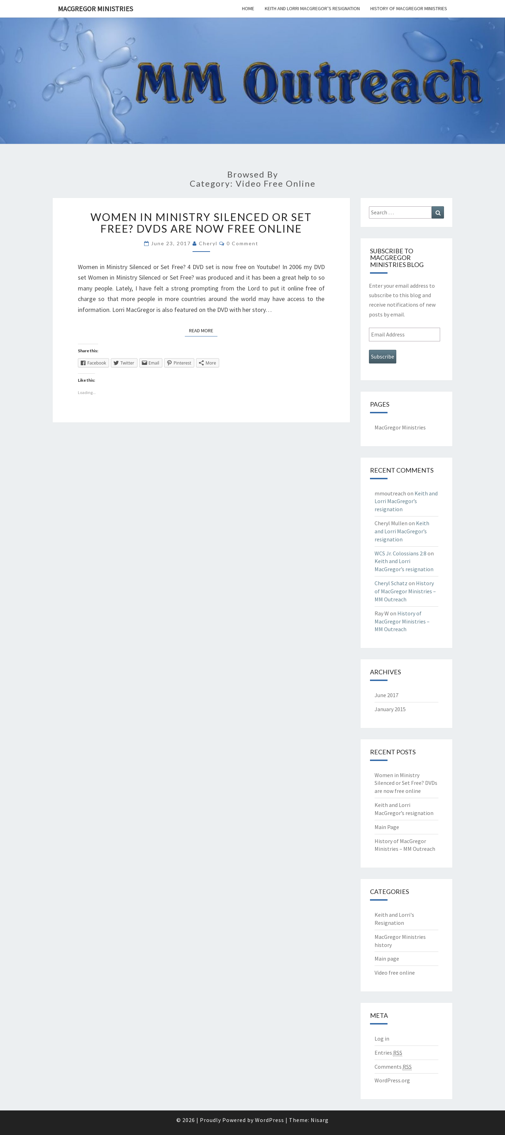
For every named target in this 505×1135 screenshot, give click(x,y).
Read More (203, 330)
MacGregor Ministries (95, 8)
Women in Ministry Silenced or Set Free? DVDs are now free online (201, 223)
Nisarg (320, 1119)
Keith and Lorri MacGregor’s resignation (312, 8)
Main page (387, 958)
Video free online (395, 972)
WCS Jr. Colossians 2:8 (400, 553)
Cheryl (208, 243)
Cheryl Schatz (391, 583)
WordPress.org (392, 1080)
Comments (393, 1066)
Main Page (387, 826)
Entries (388, 1052)
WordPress (269, 1119)
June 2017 (386, 695)
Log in (382, 1038)
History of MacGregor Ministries (408, 8)
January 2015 (390, 709)
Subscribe (382, 356)
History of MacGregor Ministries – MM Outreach (405, 591)
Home (248, 8)
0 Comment (242, 243)
